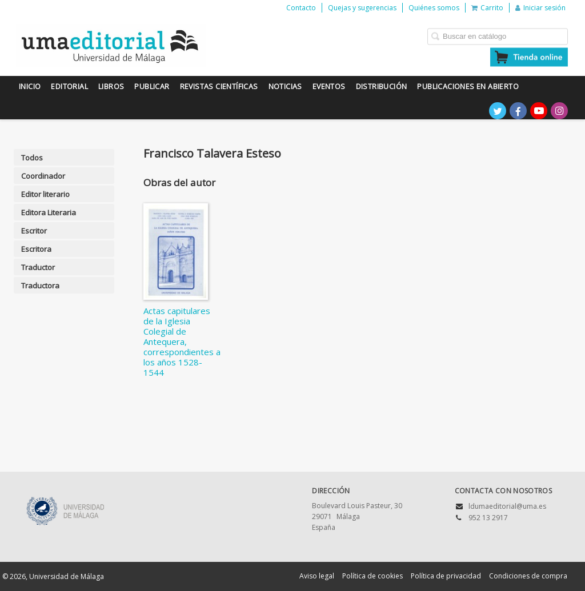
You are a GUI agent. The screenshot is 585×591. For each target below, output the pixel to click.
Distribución (381, 86)
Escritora (36, 249)
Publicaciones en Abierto (468, 86)
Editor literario (45, 194)
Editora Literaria (48, 212)
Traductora (40, 285)
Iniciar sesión (540, 8)
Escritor (34, 231)
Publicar (151, 86)
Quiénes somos (433, 8)
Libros (111, 86)
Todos (32, 157)
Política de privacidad (446, 576)
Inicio (30, 86)
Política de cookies (372, 576)
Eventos (329, 86)
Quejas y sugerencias (362, 8)
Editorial (69, 86)
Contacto (301, 8)
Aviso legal (316, 576)
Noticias (285, 86)
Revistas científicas (219, 86)
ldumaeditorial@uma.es (507, 506)
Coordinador (43, 176)
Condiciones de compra (528, 576)
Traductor (38, 267)
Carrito (487, 8)
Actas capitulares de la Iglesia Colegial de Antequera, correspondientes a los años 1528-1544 (182, 341)
